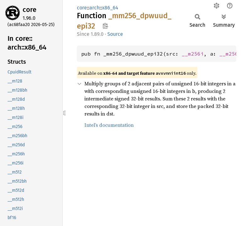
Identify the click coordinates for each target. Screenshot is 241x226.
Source (115, 34)
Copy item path (105, 25)
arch (94, 8)
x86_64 (110, 8)
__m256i (193, 54)
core (29, 9)
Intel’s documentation (109, 124)
